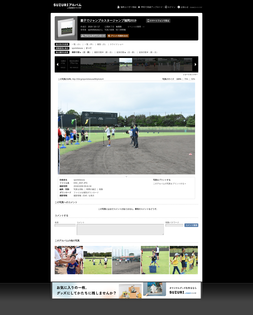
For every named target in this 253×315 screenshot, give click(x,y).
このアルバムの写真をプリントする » (169, 183)
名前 (57, 222)
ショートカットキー (190, 74)
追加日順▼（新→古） (148, 52)
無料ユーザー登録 (128, 7)
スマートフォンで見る (158, 21)
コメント (81, 222)
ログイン (171, 7)
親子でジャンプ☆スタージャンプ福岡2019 (108, 20)
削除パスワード (172, 222)
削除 (101, 189)
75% (186, 79)
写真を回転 (78, 189)
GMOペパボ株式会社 (196, 7)
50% (193, 79)
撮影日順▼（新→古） (104, 52)
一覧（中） (89, 44)
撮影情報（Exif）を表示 (84, 195)
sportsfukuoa (77, 48)
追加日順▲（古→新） (126, 52)
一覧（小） (76, 44)
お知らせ (184, 7)
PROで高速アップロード (152, 7)
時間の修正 (91, 189)
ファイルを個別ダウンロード (86, 192)
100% (179, 79)
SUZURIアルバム (67, 6)
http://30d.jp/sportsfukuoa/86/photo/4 (88, 79)
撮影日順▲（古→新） (81, 52)
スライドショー (116, 44)
